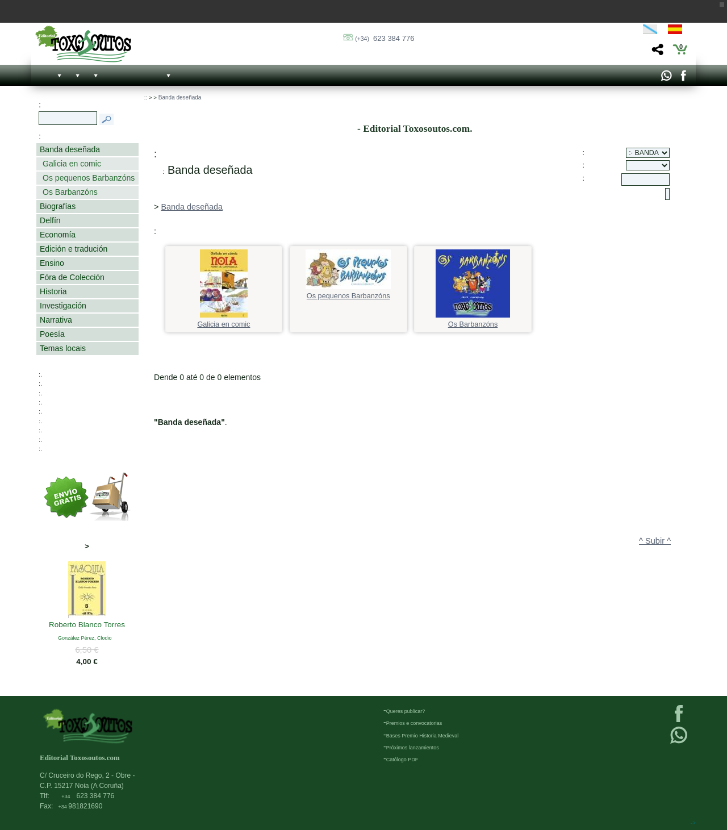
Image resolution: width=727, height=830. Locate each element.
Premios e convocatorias (414, 723)
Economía (58, 234)
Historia (53, 291)
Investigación (63, 305)
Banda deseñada (70, 149)
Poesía (52, 334)
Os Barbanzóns (70, 192)
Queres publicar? (405, 711)
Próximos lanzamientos (412, 747)
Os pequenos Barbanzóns (89, 177)
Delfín (50, 220)
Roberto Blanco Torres (87, 625)
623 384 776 (384, 38)
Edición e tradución (73, 248)
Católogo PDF (402, 759)
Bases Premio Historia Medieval (422, 736)
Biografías (58, 206)
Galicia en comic (72, 163)
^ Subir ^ (655, 540)
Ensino (52, 263)
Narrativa (56, 319)
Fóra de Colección (72, 277)
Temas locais (63, 348)
